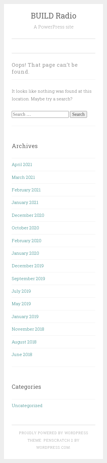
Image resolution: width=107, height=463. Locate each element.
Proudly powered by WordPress (53, 432)
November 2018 (28, 329)
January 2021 (25, 202)
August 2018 (24, 342)
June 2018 (22, 354)
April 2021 (22, 164)
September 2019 (28, 278)
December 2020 (28, 215)
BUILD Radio (53, 16)
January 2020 (25, 253)
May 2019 (21, 303)
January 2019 (25, 316)
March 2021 (23, 177)
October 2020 (25, 228)
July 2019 (21, 291)
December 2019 (28, 265)
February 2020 (26, 240)
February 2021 (26, 190)
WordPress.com (53, 447)
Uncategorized (27, 405)
